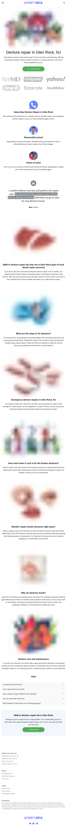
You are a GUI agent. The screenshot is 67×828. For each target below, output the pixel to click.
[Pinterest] (37, 823)
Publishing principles (8, 794)
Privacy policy (6, 791)
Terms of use (6, 788)
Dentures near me (7, 761)
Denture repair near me (9, 764)
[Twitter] (30, 823)
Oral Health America (8, 776)
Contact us (5, 779)
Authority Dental (7, 773)
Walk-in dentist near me (9, 759)
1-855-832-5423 (33, 69)
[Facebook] (33, 823)
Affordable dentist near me (10, 756)
